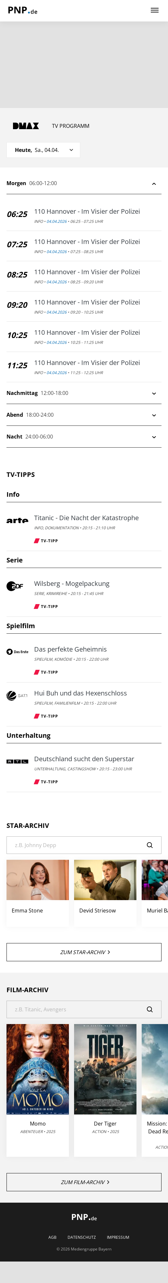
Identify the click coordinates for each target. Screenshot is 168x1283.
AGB (52, 1237)
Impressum (118, 1237)
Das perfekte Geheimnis (70, 649)
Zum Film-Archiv (85, 1182)
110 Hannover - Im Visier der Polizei (87, 211)
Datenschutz (82, 1237)
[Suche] (84, 845)
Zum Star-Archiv (85, 952)
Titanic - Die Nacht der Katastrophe (86, 518)
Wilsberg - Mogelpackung (72, 583)
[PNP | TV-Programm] (22, 11)
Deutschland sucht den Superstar (84, 759)
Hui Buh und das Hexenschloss (80, 693)
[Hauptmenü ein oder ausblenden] (155, 10)
